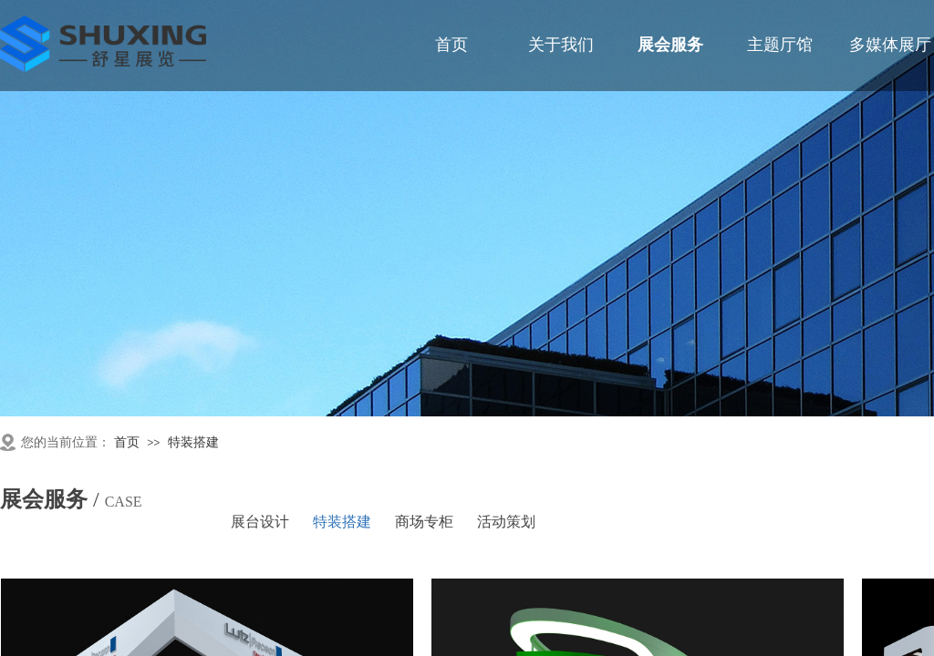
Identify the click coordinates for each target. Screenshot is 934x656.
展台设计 (260, 521)
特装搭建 (193, 442)
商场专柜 (424, 521)
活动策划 (506, 521)
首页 (127, 442)
